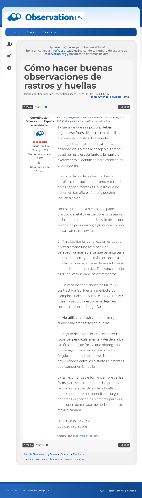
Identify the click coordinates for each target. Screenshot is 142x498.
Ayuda (103, 490)
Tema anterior (99, 96)
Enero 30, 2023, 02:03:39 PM (71, 117)
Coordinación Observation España (39, 119)
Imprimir (124, 107)
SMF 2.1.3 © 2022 (13, 490)
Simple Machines (29, 490)
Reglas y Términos (116, 490)
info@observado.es (64, 51)
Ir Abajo (27, 107)
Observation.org (55, 54)
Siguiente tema (119, 96)
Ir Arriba (28, 445)
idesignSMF (44, 490)
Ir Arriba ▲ (132, 490)
